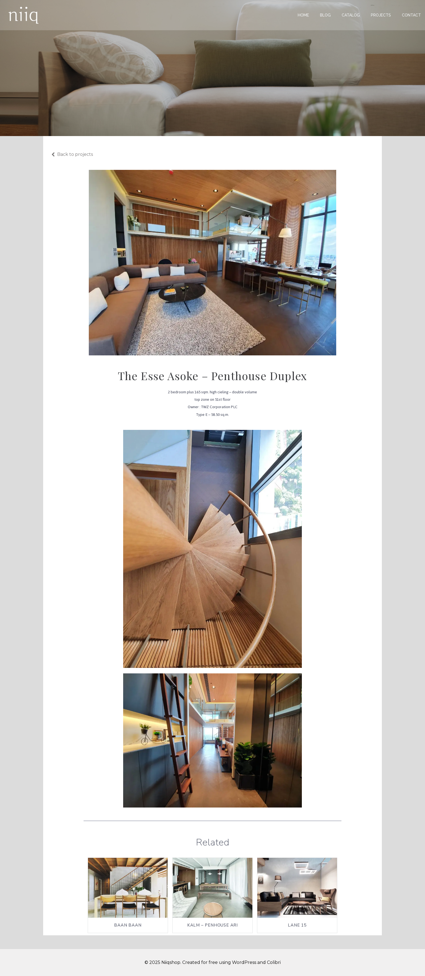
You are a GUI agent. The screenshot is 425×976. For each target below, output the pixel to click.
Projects (381, 15)
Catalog (351, 15)
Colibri (274, 962)
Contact (411, 15)
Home (303, 15)
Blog (325, 15)
